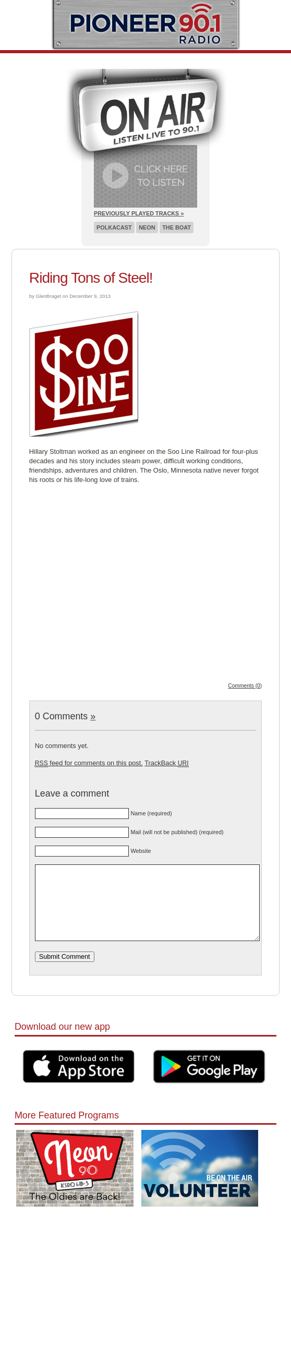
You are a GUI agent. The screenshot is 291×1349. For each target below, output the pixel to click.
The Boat (176, 227)
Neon (147, 227)
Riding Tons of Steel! (91, 278)
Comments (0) (245, 686)
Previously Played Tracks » (139, 213)
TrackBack (166, 763)
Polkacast (114, 227)
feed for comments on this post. (89, 763)
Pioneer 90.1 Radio (145, 25)
